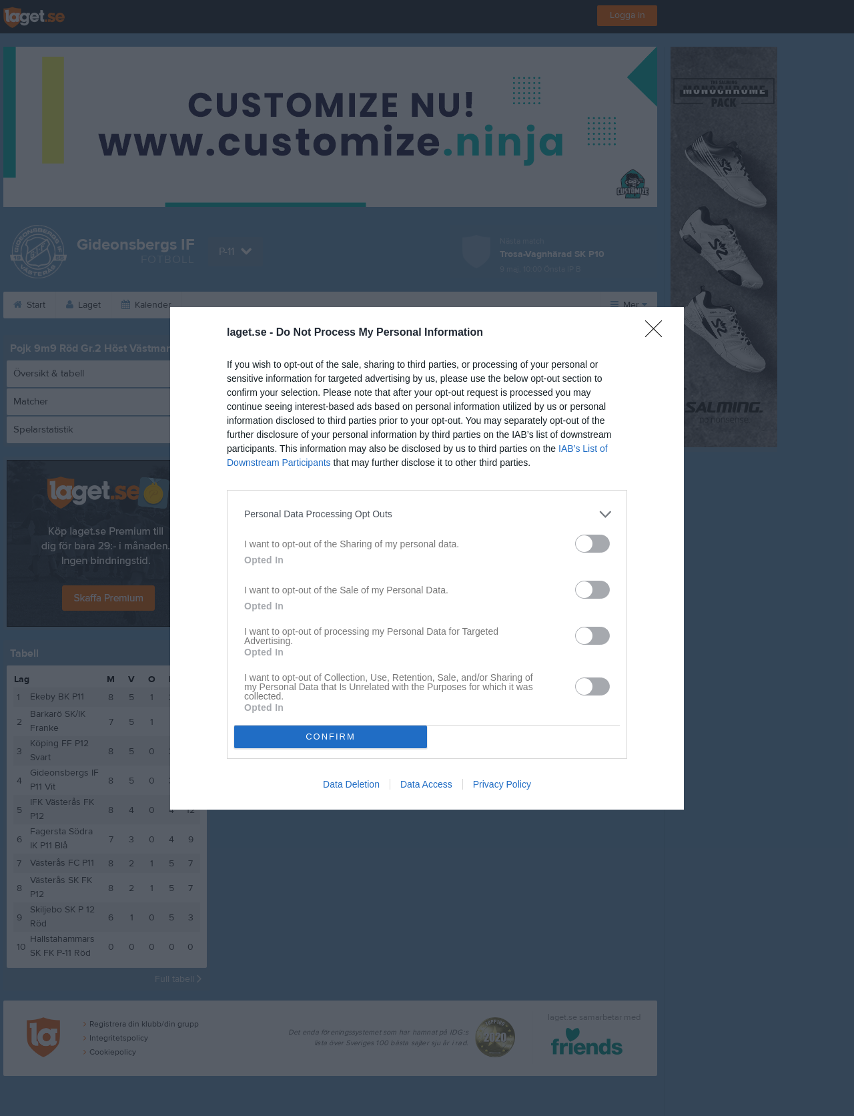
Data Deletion (351, 784)
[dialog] (427, 558)
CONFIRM (331, 737)
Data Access (426, 784)
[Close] (658, 333)
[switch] (592, 544)
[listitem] (427, 514)
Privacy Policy (502, 784)
